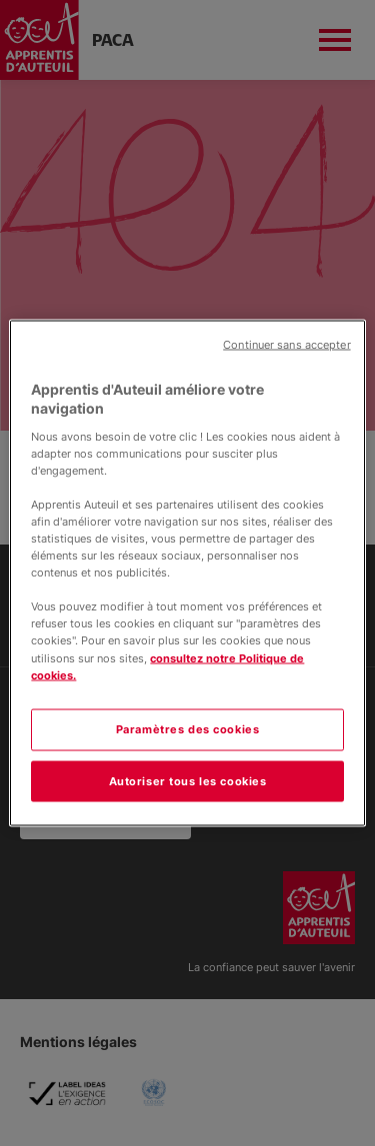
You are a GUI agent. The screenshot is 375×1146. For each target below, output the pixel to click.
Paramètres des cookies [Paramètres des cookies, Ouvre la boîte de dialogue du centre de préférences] (188, 728)
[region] (187, 573)
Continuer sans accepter (286, 344)
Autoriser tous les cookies (188, 780)
